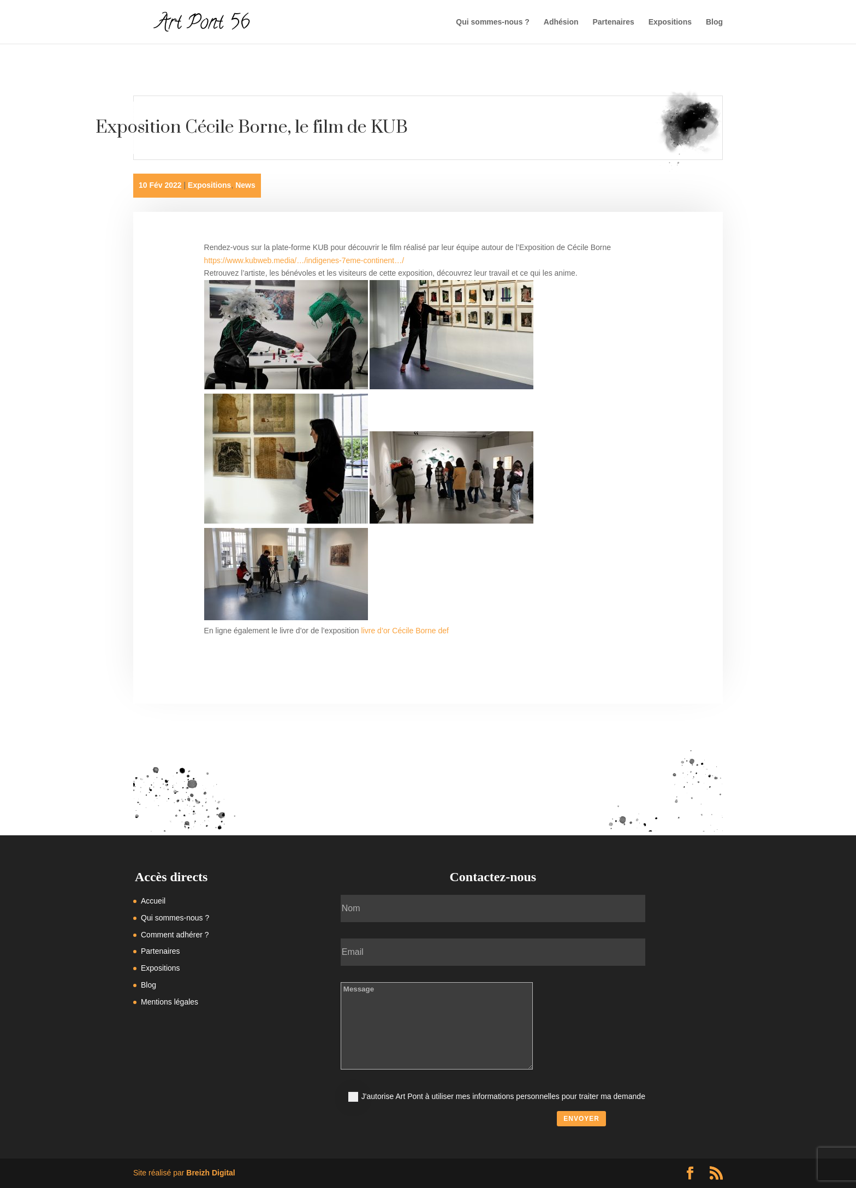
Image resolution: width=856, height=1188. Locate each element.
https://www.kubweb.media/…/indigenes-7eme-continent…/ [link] (304, 260)
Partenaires (613, 22)
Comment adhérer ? (175, 934)
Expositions (670, 22)
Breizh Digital (210, 1172)
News (245, 185)
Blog (714, 22)
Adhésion (561, 22)
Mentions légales (169, 1001)
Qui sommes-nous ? (493, 22)
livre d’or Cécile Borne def (405, 630)
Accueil (153, 900)
